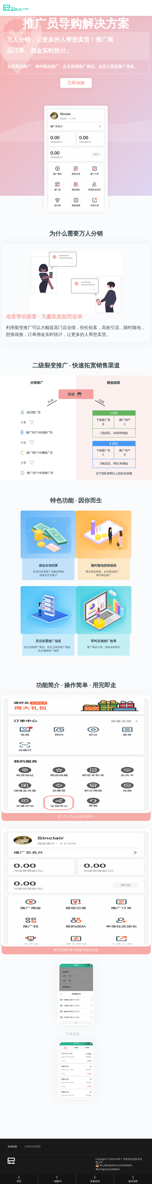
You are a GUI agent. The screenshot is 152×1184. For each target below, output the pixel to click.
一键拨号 (57, 1179)
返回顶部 (133, 1179)
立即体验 (76, 82)
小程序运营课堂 (32, 1146)
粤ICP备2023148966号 (108, 1169)
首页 (19, 1179)
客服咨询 (95, 1179)
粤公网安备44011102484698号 (114, 1165)
